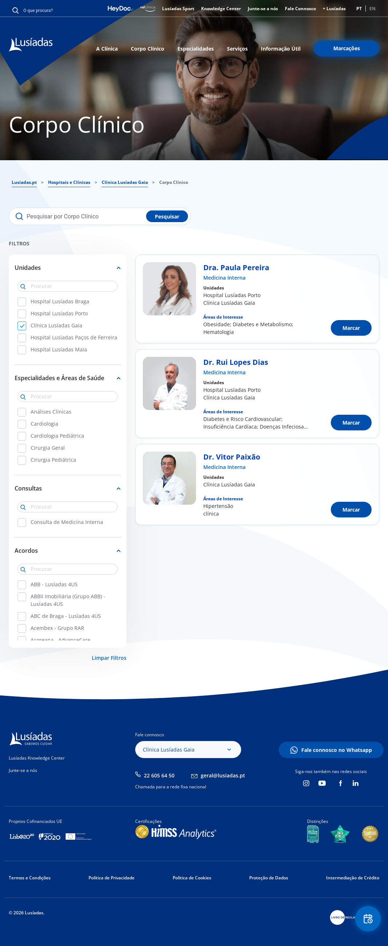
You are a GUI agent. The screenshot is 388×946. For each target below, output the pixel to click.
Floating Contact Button (368, 919)
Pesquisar (167, 216)
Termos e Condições (30, 878)
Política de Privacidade (111, 878)
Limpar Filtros (109, 657)
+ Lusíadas (334, 8)
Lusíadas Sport (178, 8)
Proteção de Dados (268, 878)
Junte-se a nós (263, 8)
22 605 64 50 (159, 775)
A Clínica (107, 48)
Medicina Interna (224, 277)
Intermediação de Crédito (352, 878)
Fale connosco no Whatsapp (336, 749)
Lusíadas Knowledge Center (37, 758)
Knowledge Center (221, 8)
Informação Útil (281, 48)
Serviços (237, 48)
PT (359, 8)
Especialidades (195, 48)
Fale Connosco (300, 8)
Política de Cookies (192, 878)
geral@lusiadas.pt (223, 775)
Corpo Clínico (147, 48)
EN (372, 8)
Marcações (346, 48)
